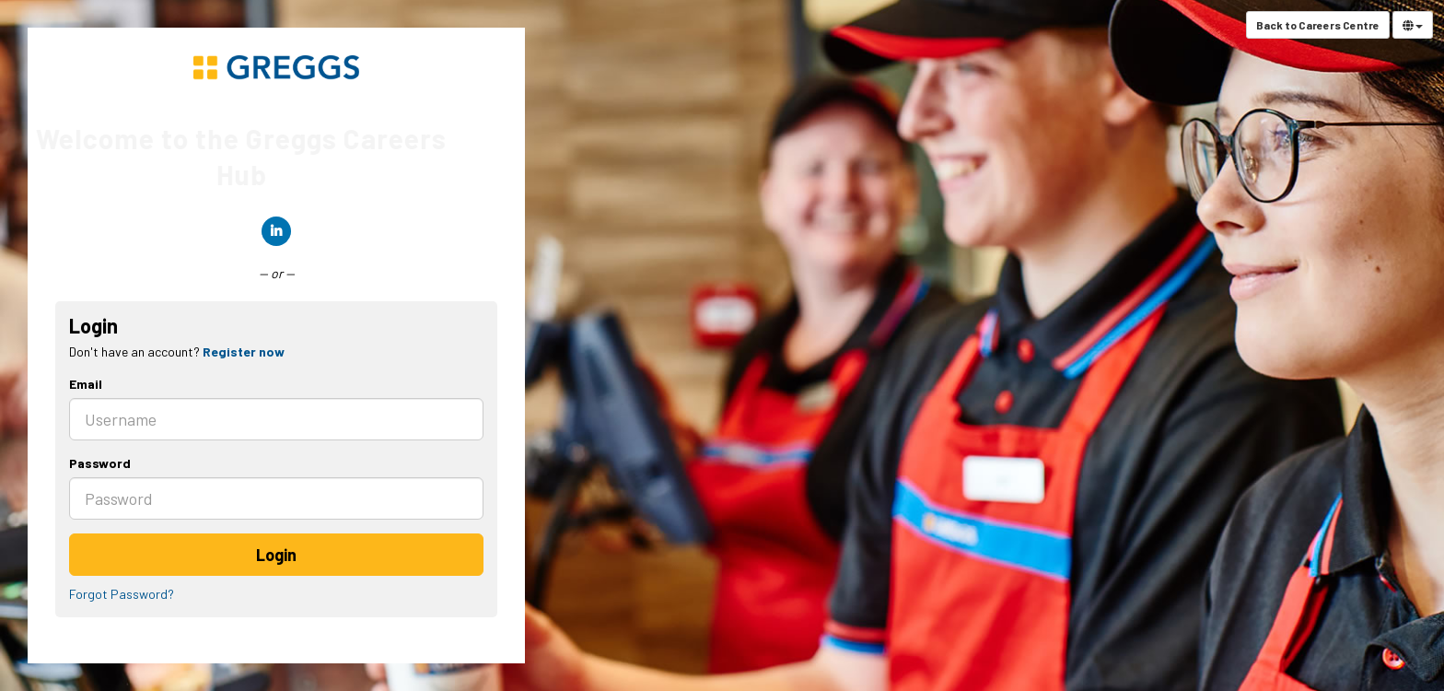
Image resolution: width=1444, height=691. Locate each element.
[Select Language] (1412, 25)
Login (276, 555)
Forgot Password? (121, 594)
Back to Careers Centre (1318, 24)
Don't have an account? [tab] (177, 351)
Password (100, 463)
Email (85, 384)
